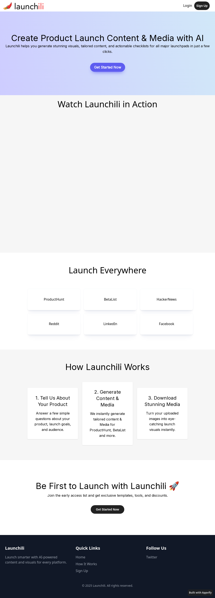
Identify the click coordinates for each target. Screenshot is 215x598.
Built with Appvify (200, 592)
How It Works (86, 564)
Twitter (151, 557)
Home (80, 557)
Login (187, 5)
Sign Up (202, 5)
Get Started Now (107, 67)
